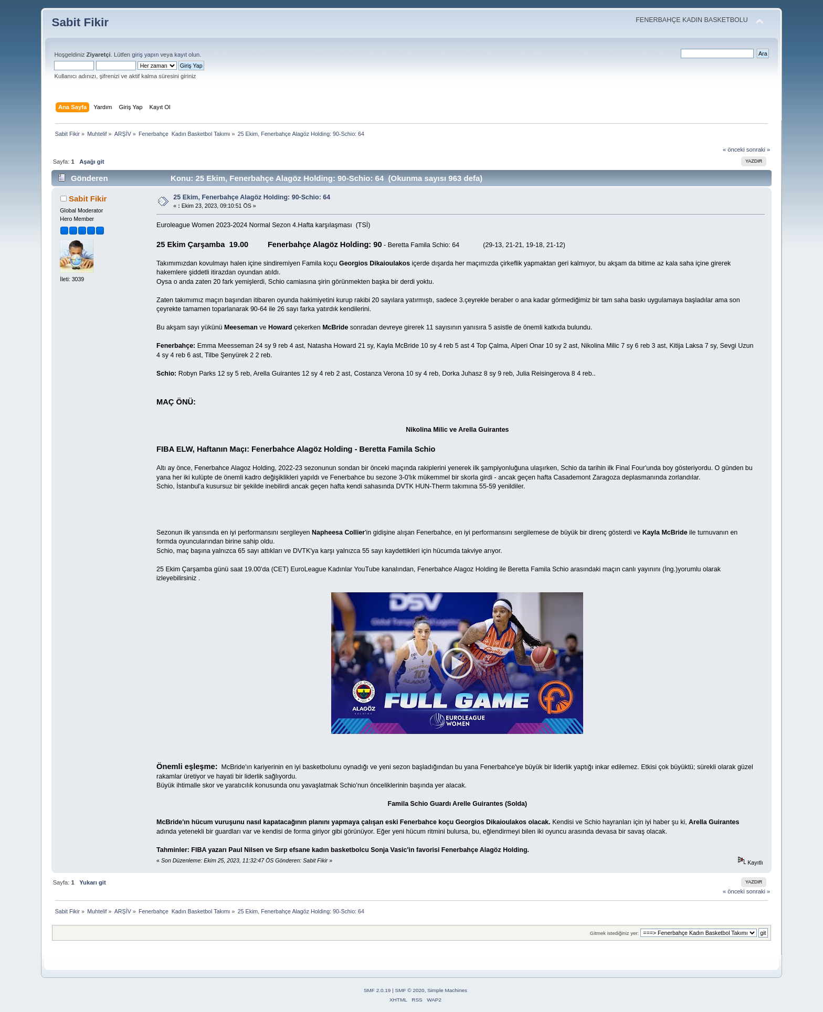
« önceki (734, 149)
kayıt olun (186, 54)
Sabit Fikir (80, 22)
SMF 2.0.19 (377, 990)
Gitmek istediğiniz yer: (614, 933)
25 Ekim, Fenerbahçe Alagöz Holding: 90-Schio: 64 (251, 197)
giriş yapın (145, 54)
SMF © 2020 (410, 990)
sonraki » (758, 149)
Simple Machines (447, 990)
